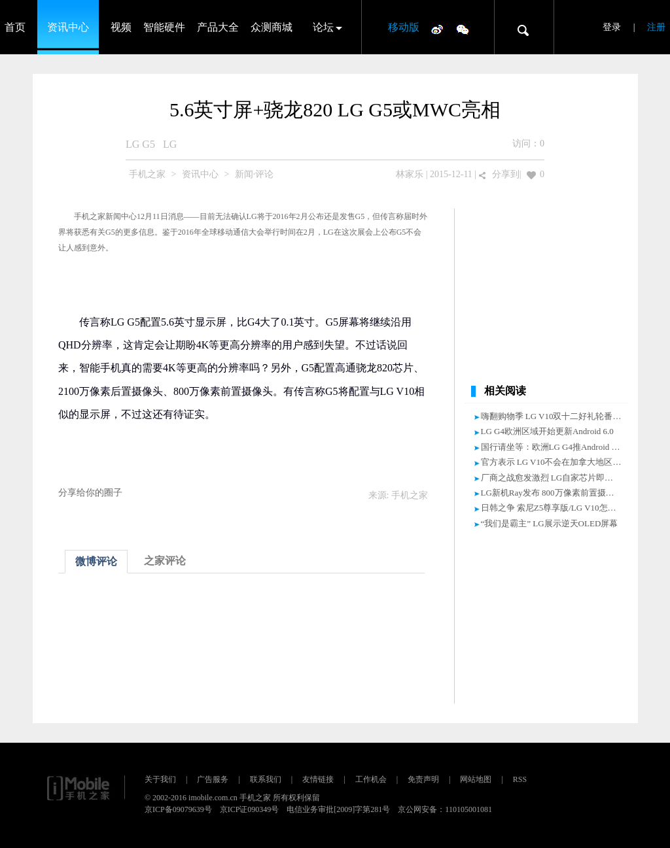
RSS (520, 779)
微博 (437, 29)
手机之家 (147, 174)
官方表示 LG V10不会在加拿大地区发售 (555, 462)
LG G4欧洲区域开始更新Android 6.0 (547, 431)
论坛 (323, 27)
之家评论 (165, 560)
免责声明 (423, 779)
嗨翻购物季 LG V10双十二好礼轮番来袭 (555, 416)
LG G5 (140, 144)
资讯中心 (68, 27)
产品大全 (218, 27)
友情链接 (318, 779)
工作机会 (371, 779)
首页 (15, 27)
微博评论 (96, 561)
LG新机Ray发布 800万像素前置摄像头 (552, 493)
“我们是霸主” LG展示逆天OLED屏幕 (549, 523)
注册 (656, 27)
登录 (612, 27)
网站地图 (475, 779)
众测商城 (271, 27)
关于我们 (160, 779)
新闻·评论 (254, 174)
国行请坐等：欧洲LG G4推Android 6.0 (551, 447)
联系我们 (265, 779)
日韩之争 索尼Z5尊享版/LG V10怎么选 (553, 508)
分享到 (506, 174)
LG (170, 144)
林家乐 (409, 174)
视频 (121, 27)
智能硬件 (164, 27)
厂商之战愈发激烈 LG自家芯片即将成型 (556, 478)
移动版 (403, 27)
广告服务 (212, 779)
